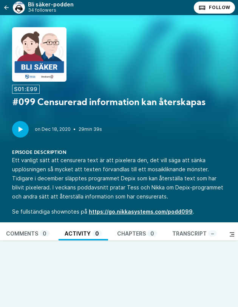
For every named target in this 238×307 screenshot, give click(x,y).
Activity (83, 233)
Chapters (137, 233)
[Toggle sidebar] (232, 234)
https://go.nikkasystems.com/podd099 (141, 211)
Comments (27, 233)
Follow (214, 7)
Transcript (194, 233)
